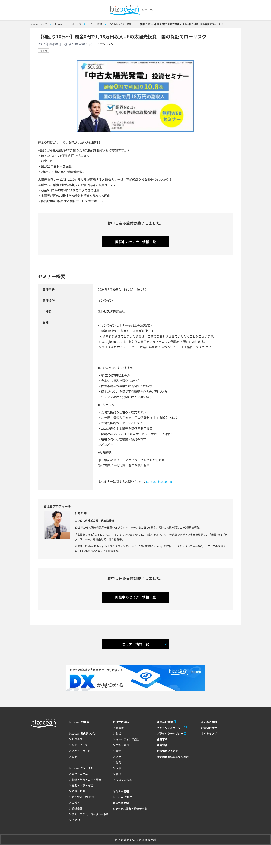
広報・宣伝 (122, 745)
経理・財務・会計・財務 (86, 779)
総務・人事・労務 (82, 785)
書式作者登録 (121, 803)
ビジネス (77, 739)
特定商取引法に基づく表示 (173, 757)
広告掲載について (167, 751)
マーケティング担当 (127, 739)
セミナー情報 (121, 791)
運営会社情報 (165, 722)
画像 (74, 756)
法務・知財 (78, 791)
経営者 (120, 728)
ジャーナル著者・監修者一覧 (130, 808)
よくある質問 (209, 722)
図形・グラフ (80, 745)
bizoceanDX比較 (79, 722)
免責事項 (162, 739)
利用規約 (162, 745)
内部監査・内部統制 (84, 797)
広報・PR (77, 802)
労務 (118, 762)
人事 (118, 768)
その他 (43, 50)
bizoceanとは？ (122, 797)
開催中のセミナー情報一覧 (135, 241)
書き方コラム (80, 774)
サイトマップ (209, 733)
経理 (118, 774)
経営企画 (77, 808)
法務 (118, 757)
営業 (118, 733)
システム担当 (124, 780)
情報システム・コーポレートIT (90, 814)
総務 (118, 751)
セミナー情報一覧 (135, 643)
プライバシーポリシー (170, 733)
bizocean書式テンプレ (82, 733)
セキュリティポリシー (170, 728)
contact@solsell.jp (159, 481)
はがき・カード (81, 751)
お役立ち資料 (121, 722)
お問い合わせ (209, 728)
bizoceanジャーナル (81, 768)
